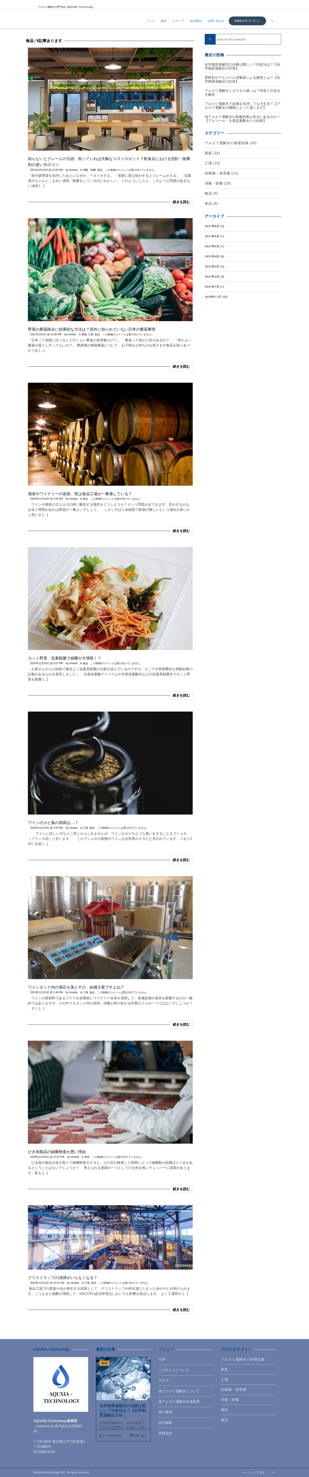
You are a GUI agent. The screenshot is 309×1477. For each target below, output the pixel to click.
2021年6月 (212, 236)
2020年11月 (213, 296)
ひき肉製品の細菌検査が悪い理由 (57, 1151)
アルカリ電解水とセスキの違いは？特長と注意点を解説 (242, 92)
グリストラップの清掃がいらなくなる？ (62, 1277)
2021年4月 (212, 256)
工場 (90, 334)
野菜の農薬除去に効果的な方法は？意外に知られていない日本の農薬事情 (91, 329)
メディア (178, 21)
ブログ (163, 1380)
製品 (164, 21)
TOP (161, 1359)
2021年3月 (212, 266)
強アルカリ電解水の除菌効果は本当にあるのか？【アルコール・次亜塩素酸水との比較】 (242, 118)
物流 (208, 193)
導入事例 (165, 1412)
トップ (150, 21)
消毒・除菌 (89, 169)
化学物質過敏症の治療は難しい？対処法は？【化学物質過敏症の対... (122, 1410)
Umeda (73, 169)
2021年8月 (212, 226)
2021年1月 (212, 286)
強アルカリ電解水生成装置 (179, 1401)
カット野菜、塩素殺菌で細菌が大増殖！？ (64, 658)
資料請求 (165, 1433)
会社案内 (195, 21)
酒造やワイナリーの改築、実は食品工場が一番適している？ (80, 493)
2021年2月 (212, 276)
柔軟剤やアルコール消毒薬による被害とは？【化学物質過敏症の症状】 (242, 79)
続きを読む (181, 202)
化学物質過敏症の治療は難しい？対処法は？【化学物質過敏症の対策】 (242, 66)
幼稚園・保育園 (217, 173)
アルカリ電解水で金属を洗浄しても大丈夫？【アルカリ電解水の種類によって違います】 (242, 105)
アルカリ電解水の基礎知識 (226, 143)
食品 (99, 169)
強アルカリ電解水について (179, 1391)
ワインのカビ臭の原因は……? (52, 822)
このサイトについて (173, 1370)
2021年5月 (212, 246)
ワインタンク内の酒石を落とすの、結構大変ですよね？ (76, 987)
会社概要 (165, 1422)
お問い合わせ (216, 21)
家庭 (84, 334)
